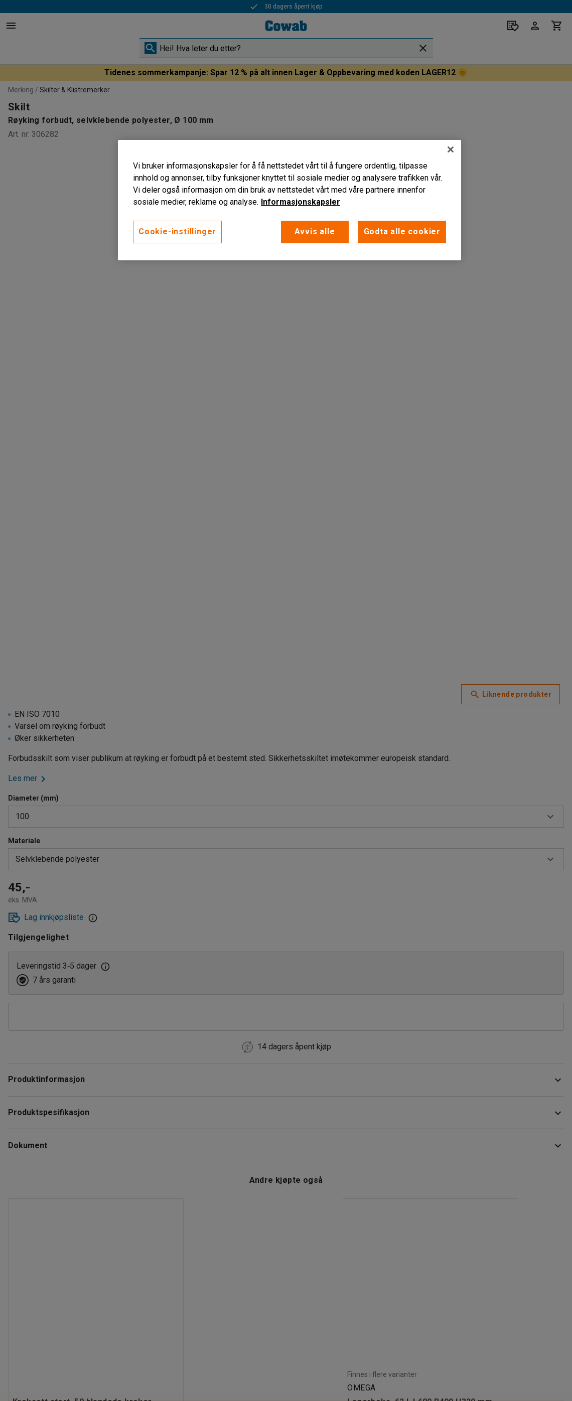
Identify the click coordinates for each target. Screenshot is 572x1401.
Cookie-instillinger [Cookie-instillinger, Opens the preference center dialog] (177, 231)
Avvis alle (315, 231)
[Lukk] (450, 149)
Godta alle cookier (402, 231)
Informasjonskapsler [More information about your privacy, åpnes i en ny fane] (300, 202)
